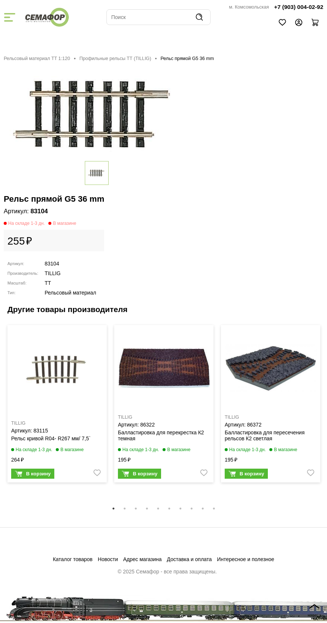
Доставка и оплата (189, 559)
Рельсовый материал (70, 293)
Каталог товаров (73, 559)
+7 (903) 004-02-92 (298, 7)
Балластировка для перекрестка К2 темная (161, 435)
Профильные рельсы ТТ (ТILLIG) (115, 58)
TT (48, 283)
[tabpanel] (57, 405)
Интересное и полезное (245, 559)
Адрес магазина (142, 559)
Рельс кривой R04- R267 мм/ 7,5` (51, 438)
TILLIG (53, 273)
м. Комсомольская (249, 7)
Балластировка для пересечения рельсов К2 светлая (265, 435)
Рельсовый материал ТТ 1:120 (37, 58)
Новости (108, 559)
